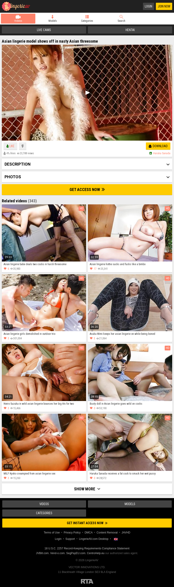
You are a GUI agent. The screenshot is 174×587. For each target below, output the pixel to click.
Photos (13, 176)
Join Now (164, 6)
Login (148, 6)
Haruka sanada (161, 153)
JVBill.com (42, 553)
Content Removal (107, 532)
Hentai (130, 30)
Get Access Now (87, 189)
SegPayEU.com (75, 553)
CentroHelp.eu (95, 553)
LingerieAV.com (18, 6)
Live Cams (44, 30)
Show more (87, 489)
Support (70, 539)
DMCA (88, 532)
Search (121, 20)
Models (52, 20)
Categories (87, 20)
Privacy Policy (72, 532)
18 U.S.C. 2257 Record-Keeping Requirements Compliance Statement (87, 548)
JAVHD (126, 532)
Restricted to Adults (87, 581)
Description (18, 164)
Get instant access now (87, 523)
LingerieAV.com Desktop (93, 539)
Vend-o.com (57, 553)
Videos (18, 20)
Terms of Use (52, 532)
